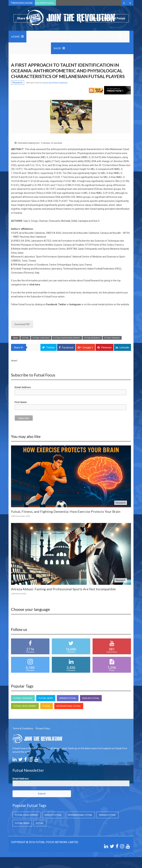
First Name (21, 402)
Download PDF (22, 324)
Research (37, 48)
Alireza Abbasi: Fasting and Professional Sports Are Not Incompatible (63, 589)
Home (15, 36)
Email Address (23, 387)
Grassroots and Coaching (48, 36)
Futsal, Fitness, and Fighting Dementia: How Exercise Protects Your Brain (65, 511)
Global (16, 48)
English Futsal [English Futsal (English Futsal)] (90, 698)
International (112, 36)
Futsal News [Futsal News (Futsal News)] (46, 698)
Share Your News (28, 18)
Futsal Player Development (66, 338)
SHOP (57, 48)
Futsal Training (112, 338)
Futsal (25, 338)
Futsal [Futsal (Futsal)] (46, 706)
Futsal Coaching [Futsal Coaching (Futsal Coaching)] (22, 698)
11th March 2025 (18, 593)
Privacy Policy (43, 728)
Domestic (84, 36)
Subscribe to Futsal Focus (107, 18)
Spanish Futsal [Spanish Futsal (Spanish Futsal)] (67, 698)
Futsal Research (92, 338)
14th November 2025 (20, 516)
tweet (14, 360)
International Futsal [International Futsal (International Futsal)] (69, 706)
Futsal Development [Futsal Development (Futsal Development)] (24, 706)
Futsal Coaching (41, 338)
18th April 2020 (33, 82)
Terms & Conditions (23, 728)
